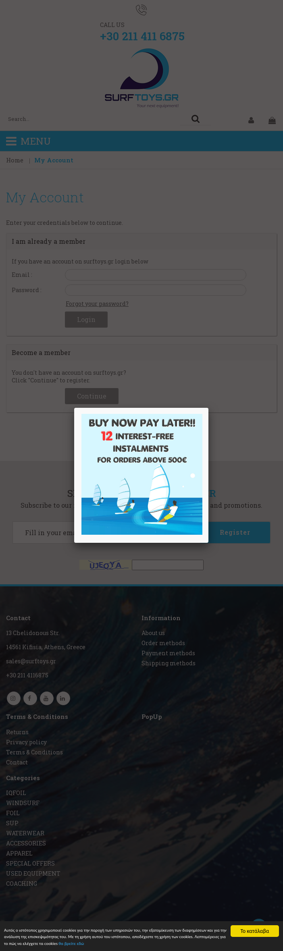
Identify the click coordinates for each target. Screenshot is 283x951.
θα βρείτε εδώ (207, 943)
